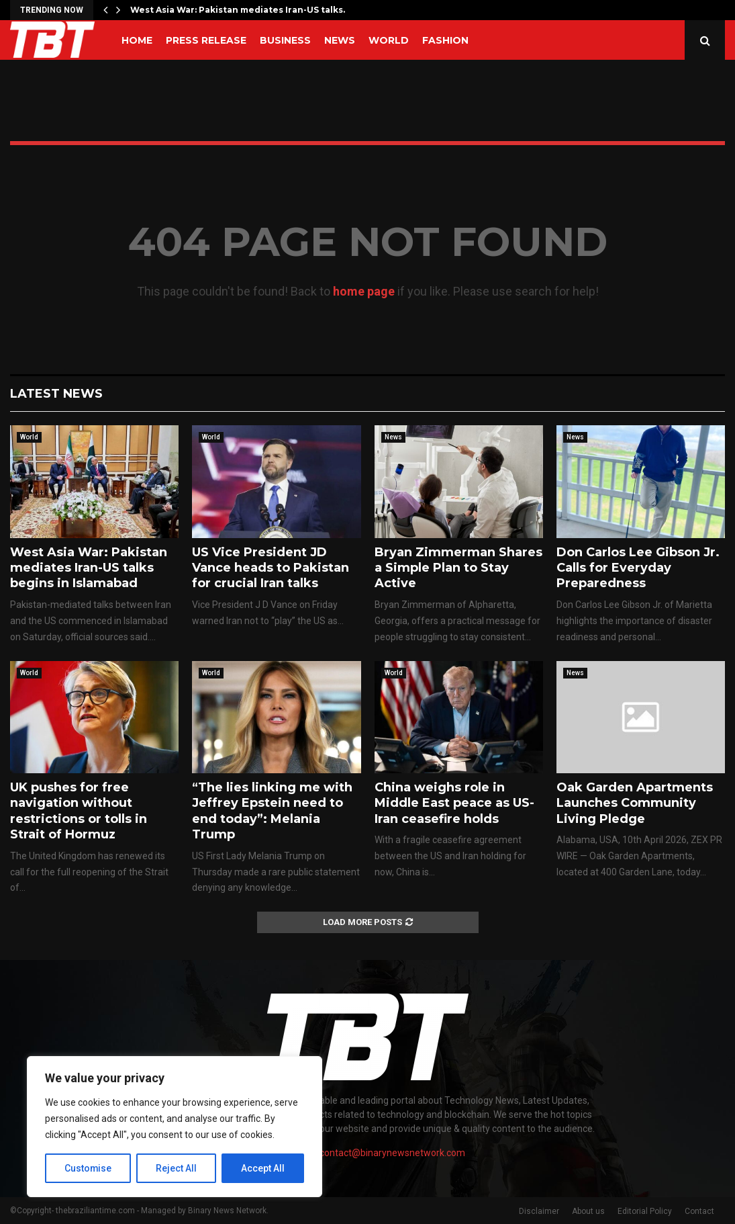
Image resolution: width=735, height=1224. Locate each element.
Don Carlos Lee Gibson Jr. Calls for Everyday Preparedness (638, 568)
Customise (88, 1168)
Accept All (263, 1168)
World (389, 40)
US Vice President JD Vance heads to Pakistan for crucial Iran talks (270, 568)
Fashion (445, 40)
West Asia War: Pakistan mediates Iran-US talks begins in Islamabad (88, 568)
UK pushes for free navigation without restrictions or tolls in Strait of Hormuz (78, 811)
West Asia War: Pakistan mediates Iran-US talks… (239, 10)
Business (285, 40)
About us (588, 1211)
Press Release (206, 40)
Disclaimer (539, 1211)
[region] (174, 1126)
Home (136, 40)
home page (364, 291)
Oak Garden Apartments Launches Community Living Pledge (634, 803)
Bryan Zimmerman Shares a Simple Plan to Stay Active (458, 568)
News (339, 40)
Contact (699, 1211)
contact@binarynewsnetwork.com (392, 1152)
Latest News (56, 393)
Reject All (176, 1168)
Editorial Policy (645, 1211)
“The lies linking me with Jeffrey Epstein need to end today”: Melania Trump (272, 811)
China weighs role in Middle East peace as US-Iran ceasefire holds (454, 803)
